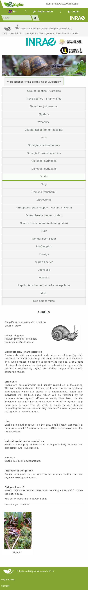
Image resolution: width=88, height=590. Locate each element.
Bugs (44, 230)
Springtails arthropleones (44, 145)
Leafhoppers (44, 246)
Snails (75, 33)
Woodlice (44, 122)
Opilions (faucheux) (44, 192)
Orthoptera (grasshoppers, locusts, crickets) (44, 207)
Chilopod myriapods (43, 160)
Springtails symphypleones (44, 153)
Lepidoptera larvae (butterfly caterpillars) (44, 285)
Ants (44, 137)
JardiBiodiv (16, 33)
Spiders (44, 114)
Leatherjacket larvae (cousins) (44, 129)
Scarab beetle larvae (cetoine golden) (44, 223)
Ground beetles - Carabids (44, 90)
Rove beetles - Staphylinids (44, 98)
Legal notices (8, 579)
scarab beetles (44, 262)
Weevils (44, 277)
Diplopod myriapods (43, 168)
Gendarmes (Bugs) (44, 238)
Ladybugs (44, 269)
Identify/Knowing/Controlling (62, 4)
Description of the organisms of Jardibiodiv (47, 33)
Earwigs (44, 254)
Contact (5, 585)
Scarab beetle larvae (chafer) (44, 215)
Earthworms (44, 199)
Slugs (44, 184)
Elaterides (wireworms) (44, 106)
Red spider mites (44, 300)
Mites (44, 293)
